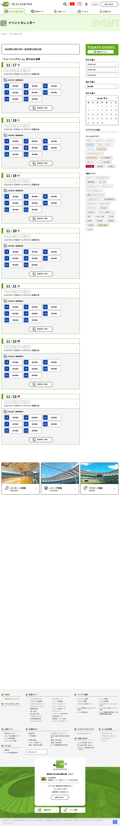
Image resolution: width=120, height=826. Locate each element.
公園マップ (8, 729)
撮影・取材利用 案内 (36, 745)
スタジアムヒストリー (37, 704)
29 (97, 122)
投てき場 (102, 182)
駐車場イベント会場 (59, 718)
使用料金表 (32, 740)
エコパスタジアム (102, 178)
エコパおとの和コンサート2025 (108, 709)
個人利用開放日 (106, 158)
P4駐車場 (90, 225)
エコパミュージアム (37, 706)
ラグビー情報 (81, 701)
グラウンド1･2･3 (36, 721)
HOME (7, 694)
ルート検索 (73, 810)
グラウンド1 (91, 203)
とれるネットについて (58, 733)
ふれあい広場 (99, 216)
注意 (91, 166)
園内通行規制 (102, 225)
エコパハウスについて (85, 729)
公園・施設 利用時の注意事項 (60, 736)
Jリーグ (90, 145)
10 (107, 110)
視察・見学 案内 (56, 740)
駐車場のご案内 (42, 108)
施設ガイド (33, 694)
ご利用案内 (32, 736)
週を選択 (90, 86)
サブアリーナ (106, 186)
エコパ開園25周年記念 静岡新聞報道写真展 (108, 713)
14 (93, 114)
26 (116, 118)
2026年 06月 (91, 75)
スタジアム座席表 (36, 701)
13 (88, 114)
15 (97, 114)
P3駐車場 (110, 221)
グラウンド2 (104, 203)
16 (102, 114)
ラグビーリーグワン (104, 145)
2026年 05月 (91, 70)
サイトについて (107, 733)
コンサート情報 (82, 699)
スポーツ (99, 140)
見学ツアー (91, 162)
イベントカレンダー (12, 704)
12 (116, 110)
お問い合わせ (108, 4)
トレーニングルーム (94, 190)
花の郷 (111, 216)
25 (111, 118)
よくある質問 (107, 729)
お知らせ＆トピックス (12, 699)
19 (116, 114)
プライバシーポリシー (109, 736)
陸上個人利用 (34, 714)
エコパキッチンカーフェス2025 (108, 704)
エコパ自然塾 (103, 701)
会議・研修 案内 (56, 742)
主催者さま (33, 729)
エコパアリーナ (92, 186)
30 (102, 122)
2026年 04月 (91, 64)
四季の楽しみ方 (9, 733)
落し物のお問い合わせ (84, 745)
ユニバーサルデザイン (59, 721)
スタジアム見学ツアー (84, 704)
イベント (90, 149)
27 (88, 122)
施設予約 (32, 733)
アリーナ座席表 (57, 701)
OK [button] (115, 822)
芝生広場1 (103, 208)
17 (107, 114)
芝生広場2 (90, 212)
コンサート (101, 149)
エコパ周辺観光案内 (11, 752)
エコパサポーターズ (84, 733)
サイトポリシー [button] (8, 823)
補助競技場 (91, 182)
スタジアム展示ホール (106, 212)
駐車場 (89, 221)
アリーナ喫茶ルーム (59, 709)
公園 (88, 216)
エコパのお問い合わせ (84, 742)
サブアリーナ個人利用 (59, 714)
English (95, 4)
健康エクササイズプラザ (95, 195)
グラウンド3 (91, 208)
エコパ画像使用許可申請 (59, 745)
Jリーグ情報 (103, 699)
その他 (89, 229)
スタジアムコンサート (94, 153)
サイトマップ (106, 738)
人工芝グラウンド (93, 199)
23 (102, 118)
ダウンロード (32, 752)
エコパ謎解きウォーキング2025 (86, 709)
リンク (104, 741)
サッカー (110, 140)
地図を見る (47, 810)
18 (111, 114)
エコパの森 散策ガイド (12, 736)
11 (111, 110)
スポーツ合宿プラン (35, 742)
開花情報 (100, 166)
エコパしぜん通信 (10, 741)
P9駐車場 (99, 221)
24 (107, 118)
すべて (89, 140)
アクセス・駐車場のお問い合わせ (85, 748)
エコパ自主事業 (104, 162)
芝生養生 (111, 166)
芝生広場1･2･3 (57, 716)
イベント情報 (82, 694)
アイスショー (91, 158)
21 (93, 118)
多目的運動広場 (109, 199)
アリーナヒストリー (59, 704)
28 (93, 122)
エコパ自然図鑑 (9, 738)
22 (97, 118)
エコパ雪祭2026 (82, 712)
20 (88, 118)
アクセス (7, 746)
